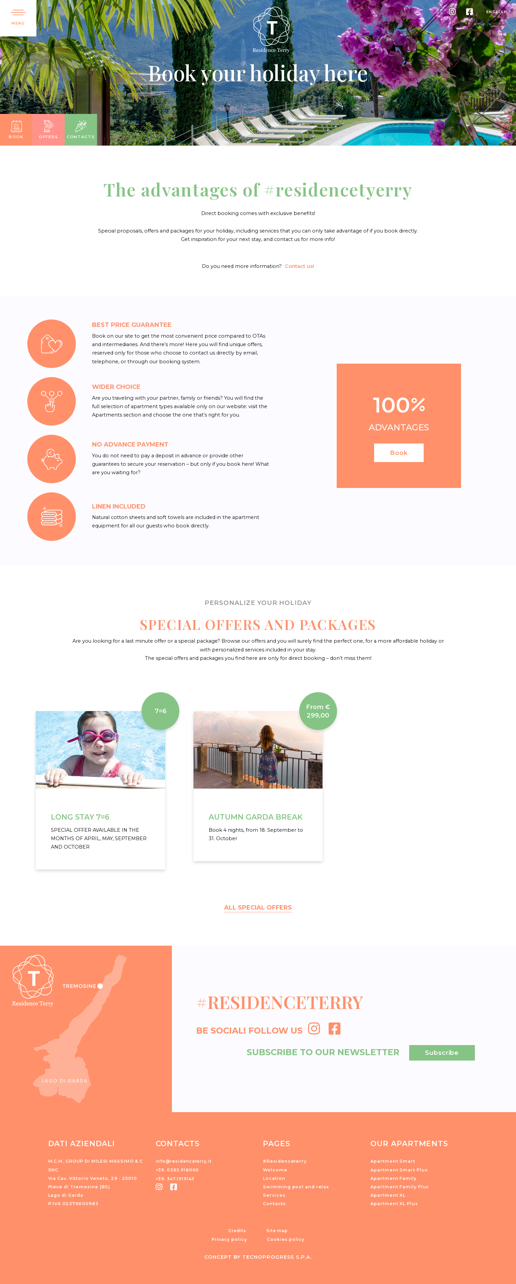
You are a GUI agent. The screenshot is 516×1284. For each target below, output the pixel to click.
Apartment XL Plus (394, 1202)
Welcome (275, 1168)
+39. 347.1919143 (176, 1177)
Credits (236, 1229)
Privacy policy (229, 1237)
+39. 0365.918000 (178, 1168)
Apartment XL (387, 1194)
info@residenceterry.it (185, 1160)
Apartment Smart (392, 1160)
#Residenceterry (285, 1160)
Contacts (274, 1202)
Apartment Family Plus (399, 1185)
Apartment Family (393, 1177)
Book (398, 452)
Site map (277, 1229)
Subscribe (442, 1051)
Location (274, 1177)
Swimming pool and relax (296, 1185)
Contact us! (299, 266)
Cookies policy (285, 1237)
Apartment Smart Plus (398, 1168)
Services (274, 1194)
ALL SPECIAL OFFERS (258, 907)
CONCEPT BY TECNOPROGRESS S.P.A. (258, 1255)
